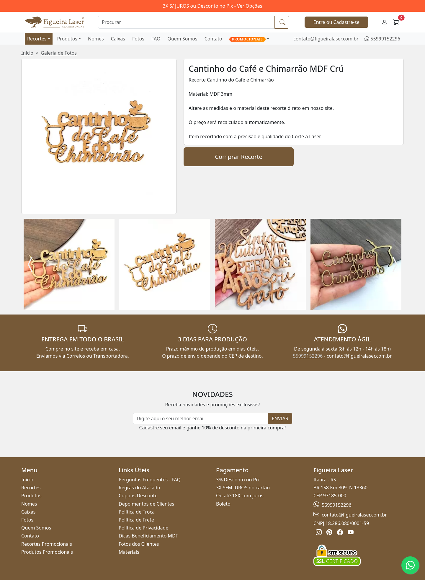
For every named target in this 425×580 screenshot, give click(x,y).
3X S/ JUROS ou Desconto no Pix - (212, 6)
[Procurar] (186, 22)
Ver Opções (249, 6)
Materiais (129, 552)
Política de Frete (136, 520)
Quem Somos (182, 38)
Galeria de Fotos (59, 53)
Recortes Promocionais (46, 544)
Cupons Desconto (138, 495)
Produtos (67, 38)
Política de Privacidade (143, 527)
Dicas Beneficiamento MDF (148, 535)
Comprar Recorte (238, 157)
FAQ (155, 38)
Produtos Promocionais (47, 552)
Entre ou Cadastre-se (336, 22)
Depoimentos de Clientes (146, 504)
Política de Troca (137, 512)
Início (27, 53)
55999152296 (385, 38)
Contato (213, 38)
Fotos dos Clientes (139, 544)
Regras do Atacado (139, 487)
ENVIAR (280, 418)
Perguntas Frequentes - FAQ (150, 479)
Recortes (36, 38)
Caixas (118, 38)
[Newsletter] (200, 418)
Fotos (138, 38)
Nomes (96, 38)
